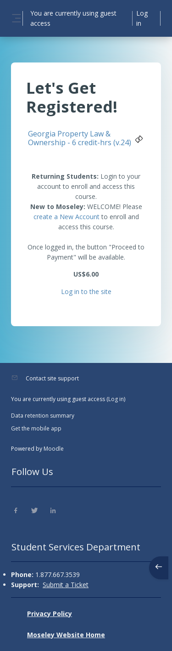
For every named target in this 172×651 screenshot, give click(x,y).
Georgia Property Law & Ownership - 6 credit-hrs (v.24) (79, 138)
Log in (142, 18)
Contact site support (52, 378)
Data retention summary (42, 415)
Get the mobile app (36, 428)
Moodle (54, 449)
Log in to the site (86, 291)
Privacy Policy (49, 613)
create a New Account (66, 216)
